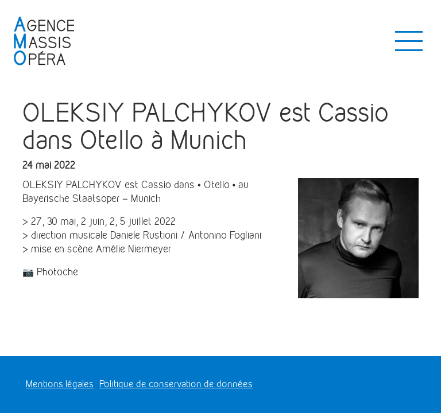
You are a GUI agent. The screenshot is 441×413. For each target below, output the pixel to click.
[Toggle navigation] (408, 41)
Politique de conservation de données (176, 384)
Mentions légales (60, 384)
